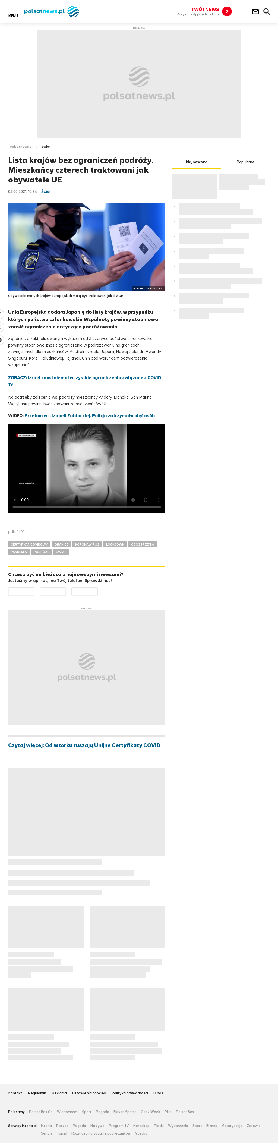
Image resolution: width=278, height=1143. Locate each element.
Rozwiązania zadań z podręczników (101, 1133)
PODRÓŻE (41, 552)
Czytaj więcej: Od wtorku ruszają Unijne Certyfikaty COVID (84, 745)
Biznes (211, 1126)
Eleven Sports (125, 1112)
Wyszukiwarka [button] (267, 11)
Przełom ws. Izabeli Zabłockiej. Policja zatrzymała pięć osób (89, 415)
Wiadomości (67, 1112)
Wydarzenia (178, 1126)
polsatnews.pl (21, 146)
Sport (86, 1112)
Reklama (59, 1093)
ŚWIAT (61, 552)
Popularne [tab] (245, 162)
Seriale (47, 1133)
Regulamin (37, 1093)
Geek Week (150, 1112)
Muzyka (141, 1133)
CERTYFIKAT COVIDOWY (29, 544)
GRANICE (61, 544)
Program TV (119, 1126)
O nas (158, 1093)
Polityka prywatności (129, 1093)
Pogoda (102, 1112)
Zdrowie (254, 1126)
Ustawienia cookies (89, 1093)
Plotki (159, 1126)
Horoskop (141, 1126)
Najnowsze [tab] (196, 162)
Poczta (62, 1126)
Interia (46, 1126)
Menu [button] (13, 16)
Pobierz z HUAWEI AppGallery (97, 591)
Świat (46, 146)
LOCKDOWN (115, 544)
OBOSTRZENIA (142, 544)
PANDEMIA (19, 552)
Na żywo (97, 1126)
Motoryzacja (232, 1126)
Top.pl (62, 1133)
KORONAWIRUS (87, 544)
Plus (168, 1112)
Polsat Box (185, 1112)
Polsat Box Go (41, 1112)
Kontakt (15, 1093)
